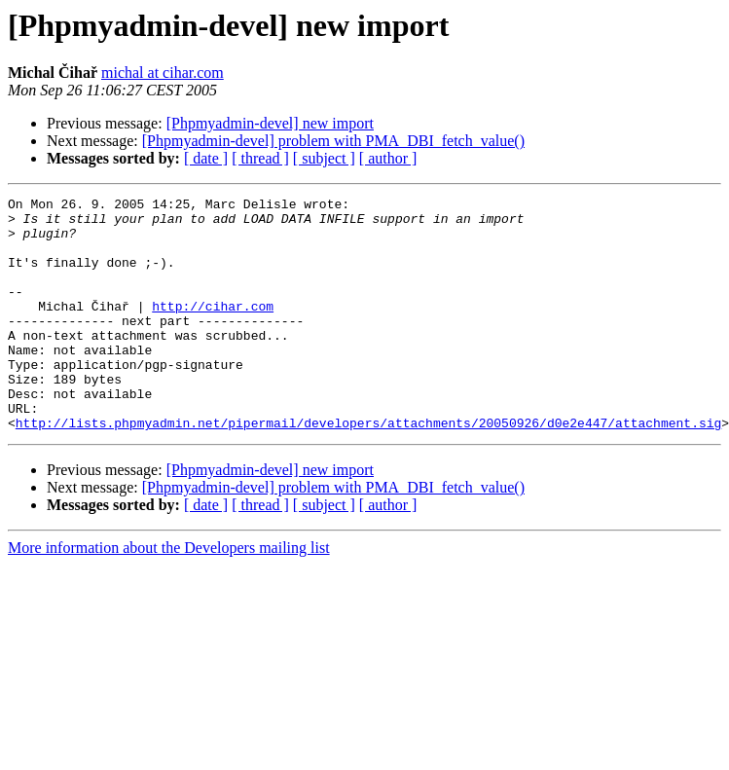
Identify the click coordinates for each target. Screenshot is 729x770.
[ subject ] (324, 158)
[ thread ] (260, 158)
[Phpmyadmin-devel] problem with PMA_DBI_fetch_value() (333, 140)
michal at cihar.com (162, 72)
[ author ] (388, 158)
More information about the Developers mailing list (169, 594)
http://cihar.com (212, 329)
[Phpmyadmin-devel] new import (270, 123)
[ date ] (206, 158)
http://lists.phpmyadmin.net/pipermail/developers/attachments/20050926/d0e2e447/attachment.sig (368, 469)
